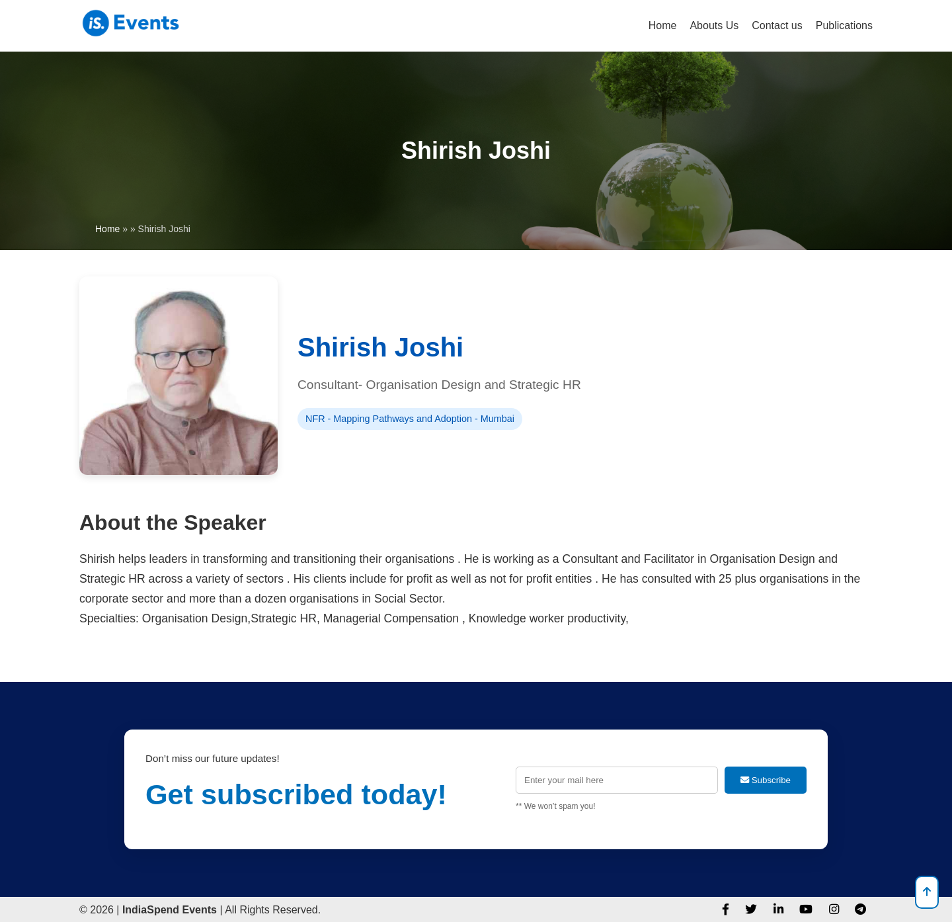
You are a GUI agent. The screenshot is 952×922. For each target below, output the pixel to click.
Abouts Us (714, 25)
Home (663, 25)
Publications (844, 25)
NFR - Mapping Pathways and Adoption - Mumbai (409, 418)
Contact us (777, 25)
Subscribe (765, 780)
